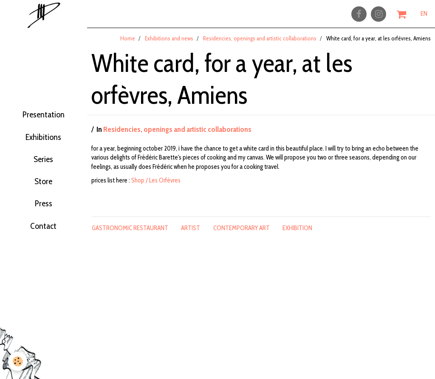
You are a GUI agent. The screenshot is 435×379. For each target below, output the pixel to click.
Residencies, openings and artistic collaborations (259, 42)
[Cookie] (18, 361)
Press (43, 213)
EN (424, 16)
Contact (43, 240)
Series (43, 161)
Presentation (43, 108)
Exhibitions (43, 134)
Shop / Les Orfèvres (156, 184)
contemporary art (241, 232)
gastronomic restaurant (130, 232)
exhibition (297, 232)
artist (190, 232)
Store (43, 187)
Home (127, 42)
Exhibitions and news (169, 42)
